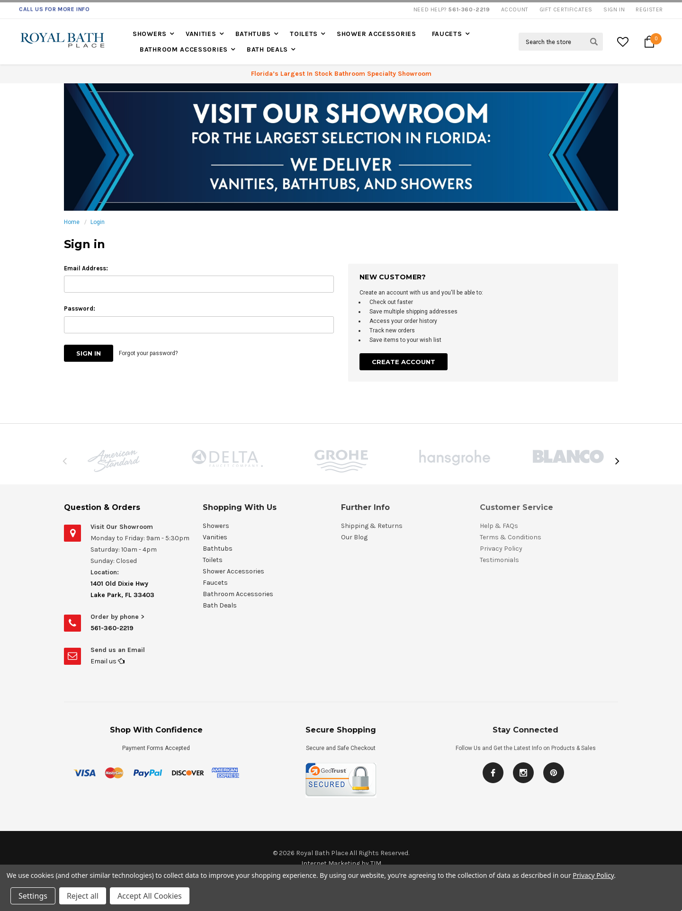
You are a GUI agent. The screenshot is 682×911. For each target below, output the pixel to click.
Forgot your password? (148, 353)
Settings (32, 896)
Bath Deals (267, 49)
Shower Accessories (376, 34)
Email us (107, 661)
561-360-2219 (112, 628)
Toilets (304, 34)
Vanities (201, 34)
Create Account (403, 362)
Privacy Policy (593, 875)
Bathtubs (253, 34)
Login (97, 222)
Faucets (447, 34)
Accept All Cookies (149, 896)
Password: (79, 308)
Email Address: (86, 268)
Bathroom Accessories (184, 49)
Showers (150, 34)
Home (72, 222)
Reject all (83, 896)
